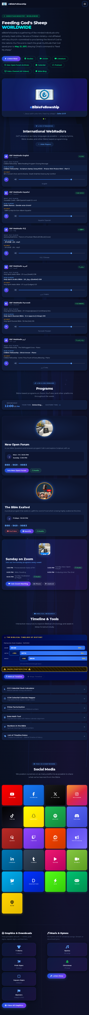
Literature (60, 59)
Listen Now (11, 59)
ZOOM (44, 59)
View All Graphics (14, 1005)
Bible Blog (41, 71)
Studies (29, 59)
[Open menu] (85, 4)
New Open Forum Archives (17, 65)
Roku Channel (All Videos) (17, 71)
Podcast (57, 65)
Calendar (41, 65)
